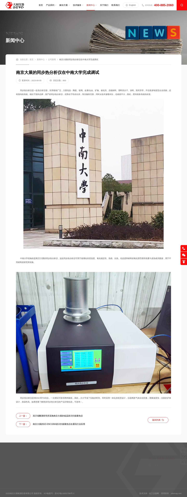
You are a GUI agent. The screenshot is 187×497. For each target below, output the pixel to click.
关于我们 (104, 5)
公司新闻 (52, 59)
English (131, 5)
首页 (41, 5)
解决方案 (63, 5)
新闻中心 (90, 5)
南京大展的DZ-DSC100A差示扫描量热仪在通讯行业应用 (59, 424)
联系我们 (115, 5)
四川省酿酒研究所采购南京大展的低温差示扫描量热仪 (58, 416)
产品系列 (50, 5)
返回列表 (158, 420)
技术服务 (77, 5)
